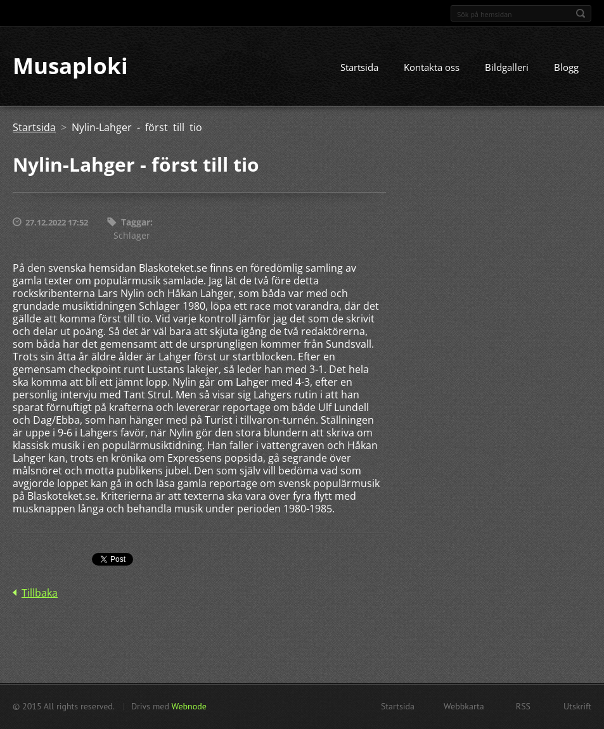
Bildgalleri (507, 67)
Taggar (135, 223)
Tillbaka (40, 593)
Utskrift (577, 706)
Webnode (188, 706)
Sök (581, 13)
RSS (523, 706)
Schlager (131, 235)
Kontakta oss (431, 67)
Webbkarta (464, 706)
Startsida (359, 67)
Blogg (566, 67)
